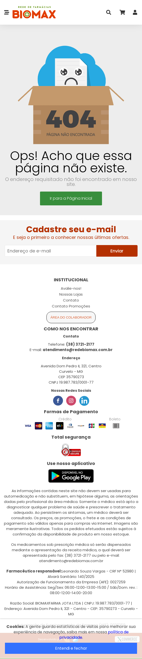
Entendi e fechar (71, 648)
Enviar (116, 251)
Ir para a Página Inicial (71, 198)
